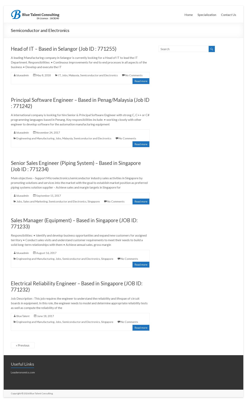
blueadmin (22, 75)
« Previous (22, 345)
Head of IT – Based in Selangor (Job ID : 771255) (63, 49)
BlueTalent (23, 316)
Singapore (94, 201)
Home (188, 14)
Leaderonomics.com (23, 372)
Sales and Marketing (35, 201)
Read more (140, 81)
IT (59, 75)
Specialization (207, 14)
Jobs (65, 75)
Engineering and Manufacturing (35, 138)
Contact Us (228, 14)
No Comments (134, 75)
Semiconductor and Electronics (99, 75)
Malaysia (74, 75)
